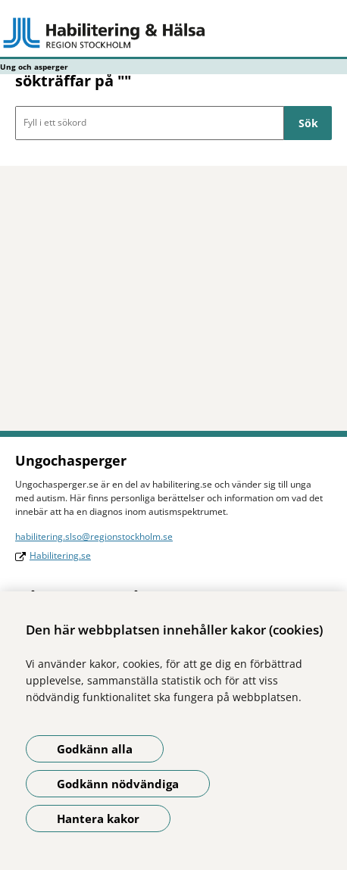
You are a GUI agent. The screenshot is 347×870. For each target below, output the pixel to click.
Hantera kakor (98, 818)
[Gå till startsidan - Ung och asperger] (173, 32)
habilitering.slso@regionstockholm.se (94, 536)
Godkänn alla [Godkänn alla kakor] (95, 748)
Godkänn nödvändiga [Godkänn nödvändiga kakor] (118, 783)
